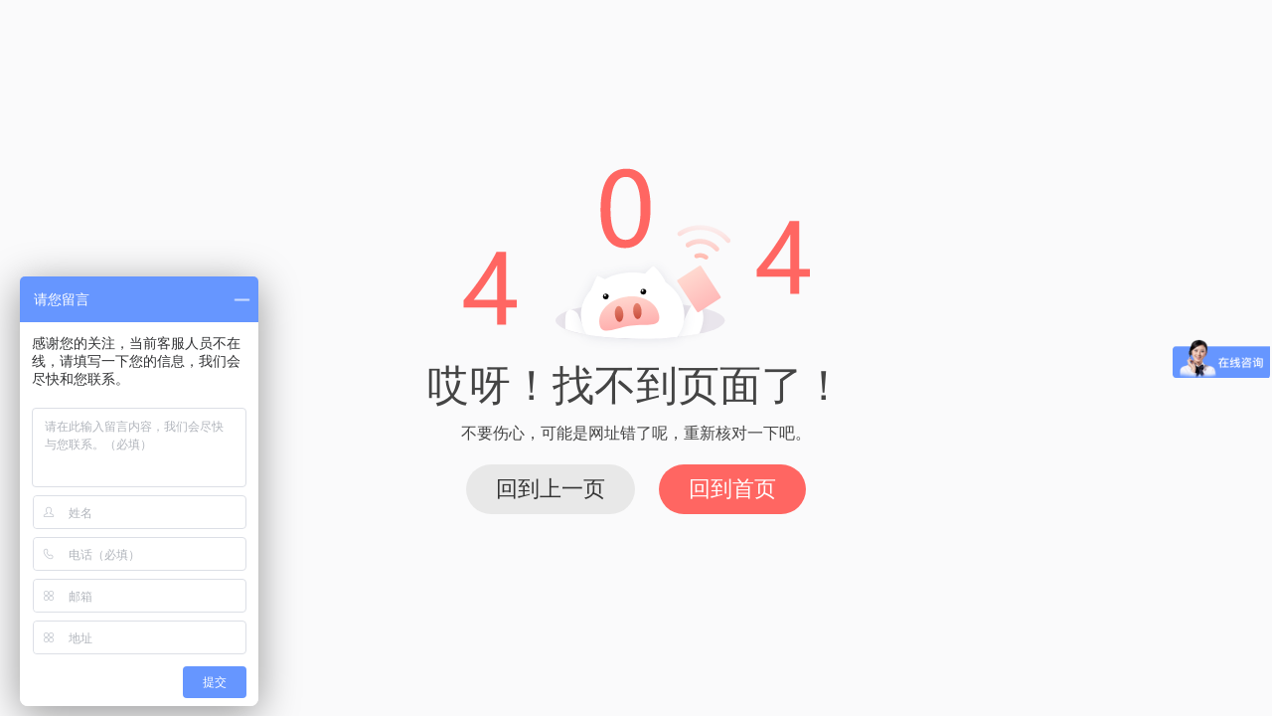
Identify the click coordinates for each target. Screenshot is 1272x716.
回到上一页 (550, 488)
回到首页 (732, 488)
